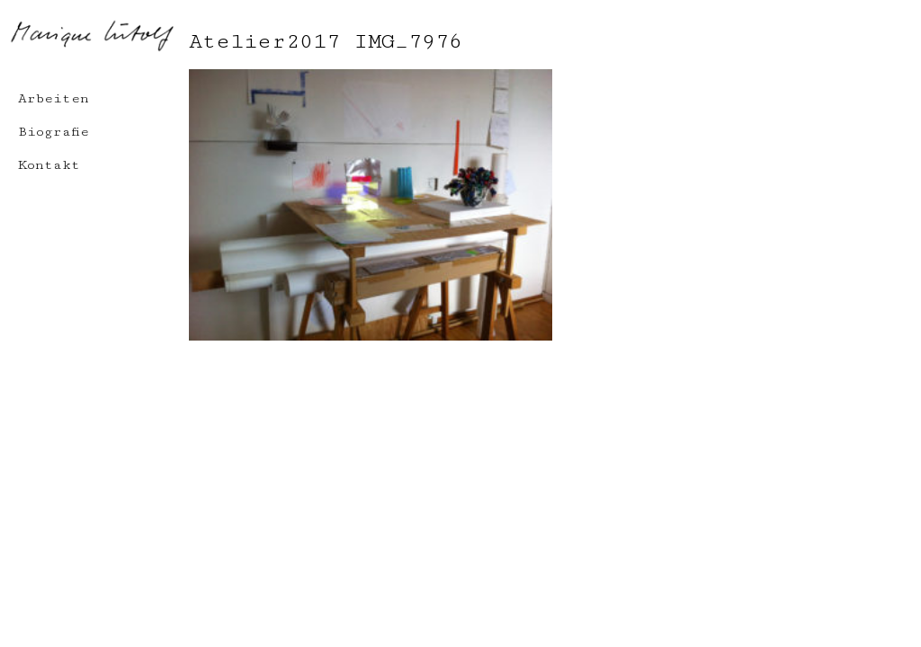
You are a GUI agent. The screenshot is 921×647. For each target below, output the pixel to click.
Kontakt (49, 165)
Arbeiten (53, 98)
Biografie (53, 131)
